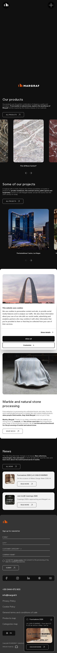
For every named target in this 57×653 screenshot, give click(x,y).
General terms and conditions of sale (20, 612)
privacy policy (18, 560)
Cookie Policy (9, 606)
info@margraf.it (10, 595)
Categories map (10, 624)
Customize (28, 345)
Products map (9, 618)
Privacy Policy (9, 601)
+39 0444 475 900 (11, 589)
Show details (46, 332)
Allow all (28, 339)
